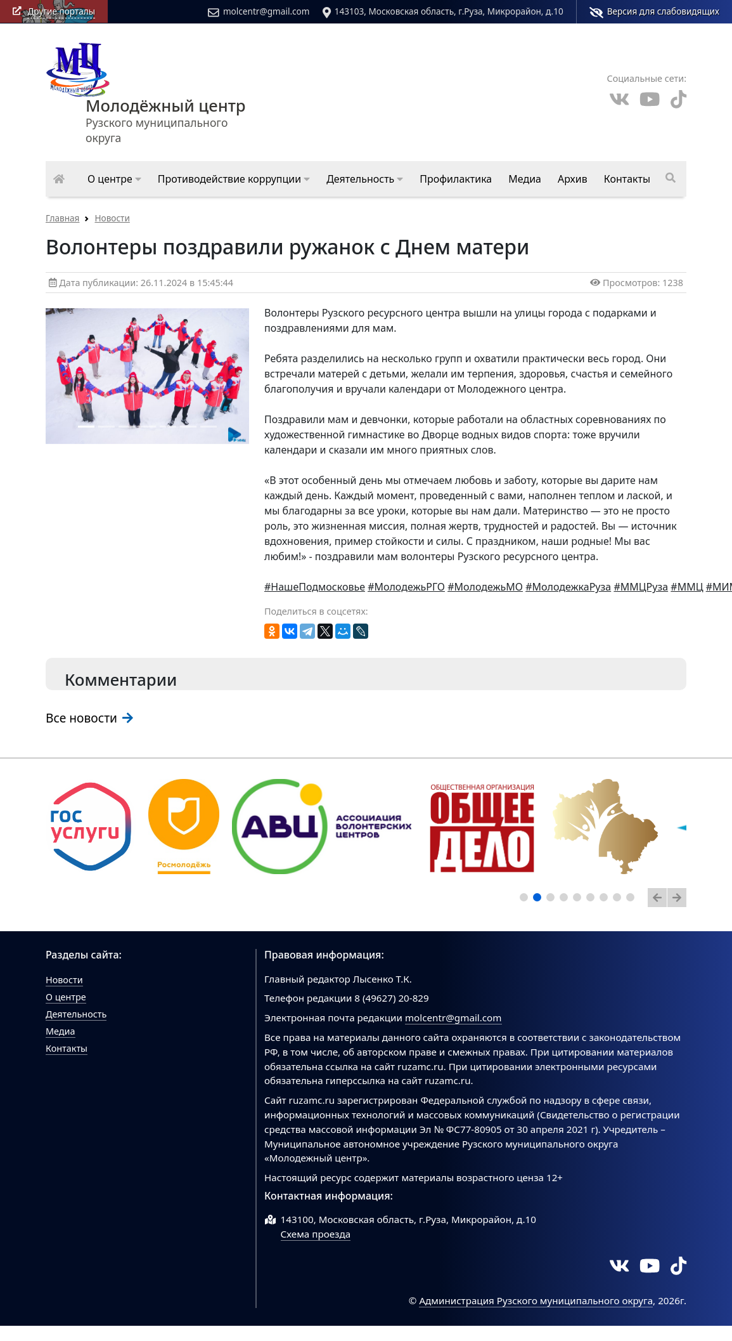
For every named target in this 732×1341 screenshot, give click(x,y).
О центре (66, 997)
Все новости (89, 717)
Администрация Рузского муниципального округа (536, 1300)
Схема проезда (316, 1233)
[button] (114, 179)
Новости (111, 218)
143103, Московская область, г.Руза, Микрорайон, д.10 (443, 11)
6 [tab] (592, 899)
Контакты (66, 1048)
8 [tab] (619, 899)
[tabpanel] (91, 826)
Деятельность (76, 1014)
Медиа (60, 1031)
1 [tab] (526, 899)
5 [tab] (579, 899)
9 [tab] (632, 899)
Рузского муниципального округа (166, 99)
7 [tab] (606, 899)
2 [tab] (539, 899)
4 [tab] (566, 899)
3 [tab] (552, 899)
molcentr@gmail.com (258, 11)
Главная (62, 218)
